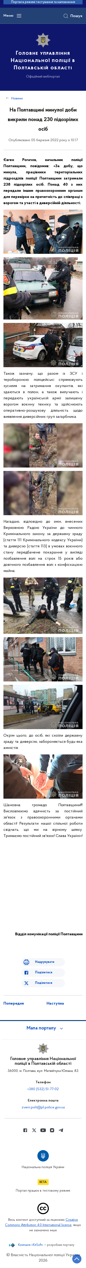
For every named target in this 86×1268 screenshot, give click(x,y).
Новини (17, 98)
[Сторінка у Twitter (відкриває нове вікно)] (34, 1130)
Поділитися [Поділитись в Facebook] (43, 972)
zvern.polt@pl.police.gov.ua (43, 1107)
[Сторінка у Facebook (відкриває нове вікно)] (25, 1130)
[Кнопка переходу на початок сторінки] (76, 1258)
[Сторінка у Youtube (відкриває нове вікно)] (43, 1130)
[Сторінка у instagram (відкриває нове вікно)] (52, 1130)
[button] (43, 1028)
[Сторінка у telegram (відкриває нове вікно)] (61, 1130)
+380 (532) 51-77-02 (43, 1089)
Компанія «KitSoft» (30, 1245)
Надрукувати (44, 962)
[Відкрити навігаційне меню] (19, 15)
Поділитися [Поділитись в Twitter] (43, 983)
